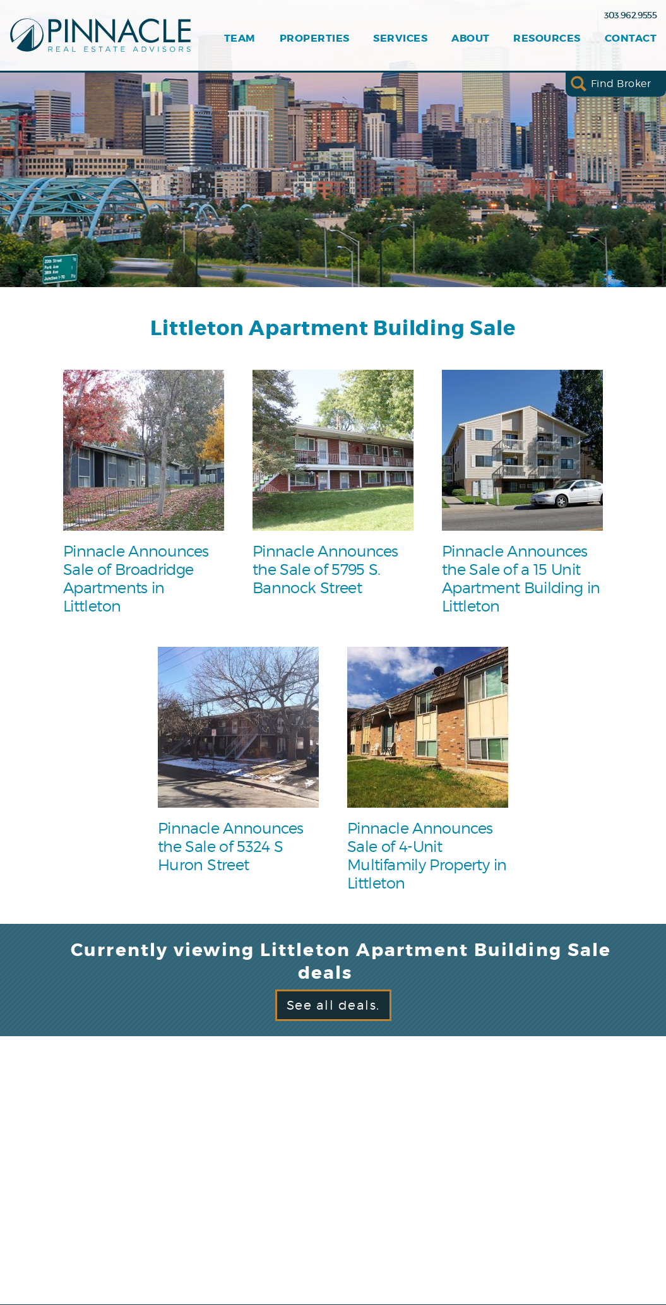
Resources (546, 38)
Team (240, 38)
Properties (315, 38)
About (470, 38)
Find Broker (621, 84)
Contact (631, 38)
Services (400, 38)
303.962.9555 (630, 15)
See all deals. (333, 1005)
